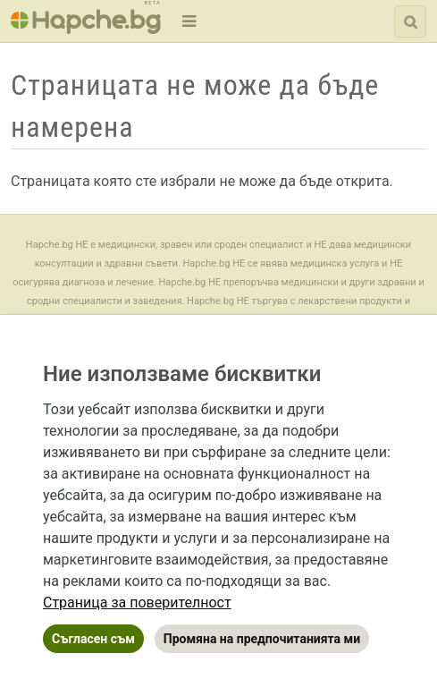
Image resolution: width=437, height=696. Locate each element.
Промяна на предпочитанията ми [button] (262, 639)
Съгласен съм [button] (93, 639)
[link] (137, 602)
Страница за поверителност (137, 602)
